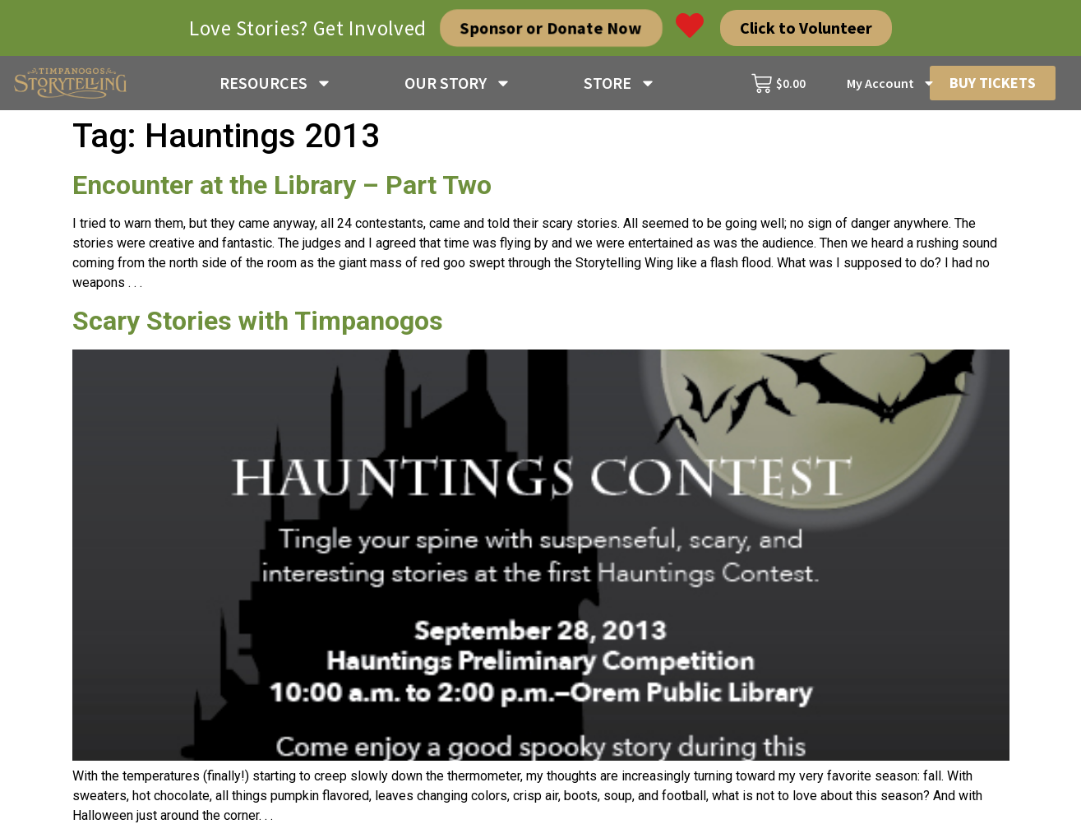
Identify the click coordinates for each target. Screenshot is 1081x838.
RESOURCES (275, 83)
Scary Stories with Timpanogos (257, 320)
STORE (620, 83)
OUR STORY (457, 83)
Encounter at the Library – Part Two (282, 185)
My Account (891, 83)
